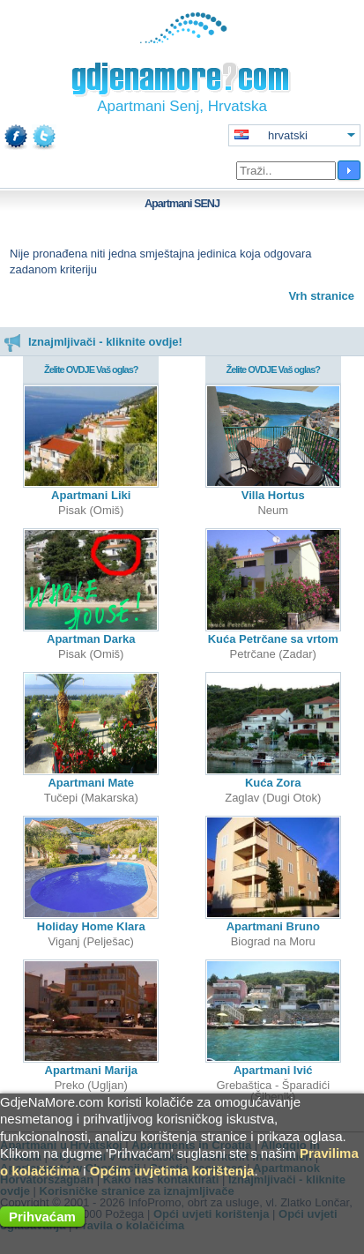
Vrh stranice (321, 295)
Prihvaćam (42, 1216)
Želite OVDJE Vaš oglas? (91, 369)
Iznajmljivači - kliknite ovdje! (93, 341)
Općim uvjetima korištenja (172, 1170)
